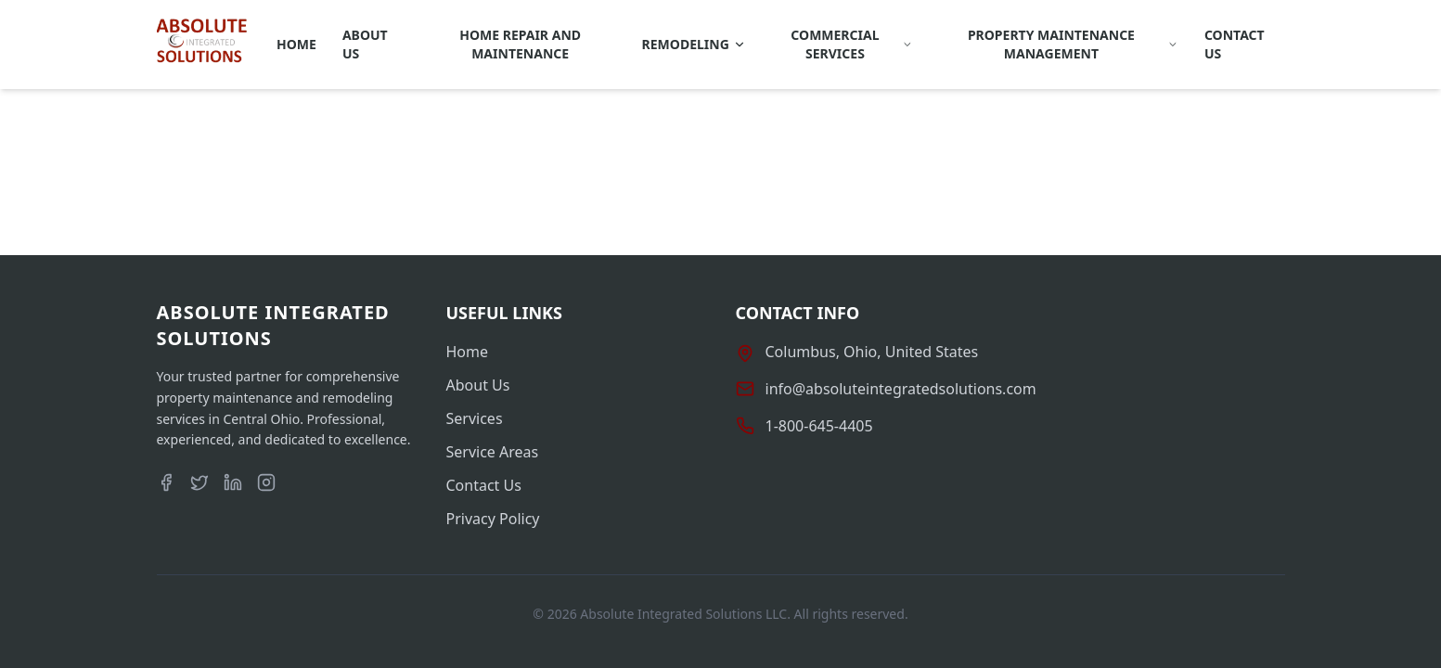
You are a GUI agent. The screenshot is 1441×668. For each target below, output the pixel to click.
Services (474, 418)
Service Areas (492, 452)
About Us (365, 44)
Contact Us (1234, 44)
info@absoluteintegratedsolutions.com (901, 389)
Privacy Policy (493, 518)
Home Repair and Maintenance (520, 44)
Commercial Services (851, 44)
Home (296, 44)
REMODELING (694, 44)
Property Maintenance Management (1073, 44)
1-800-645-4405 (819, 426)
